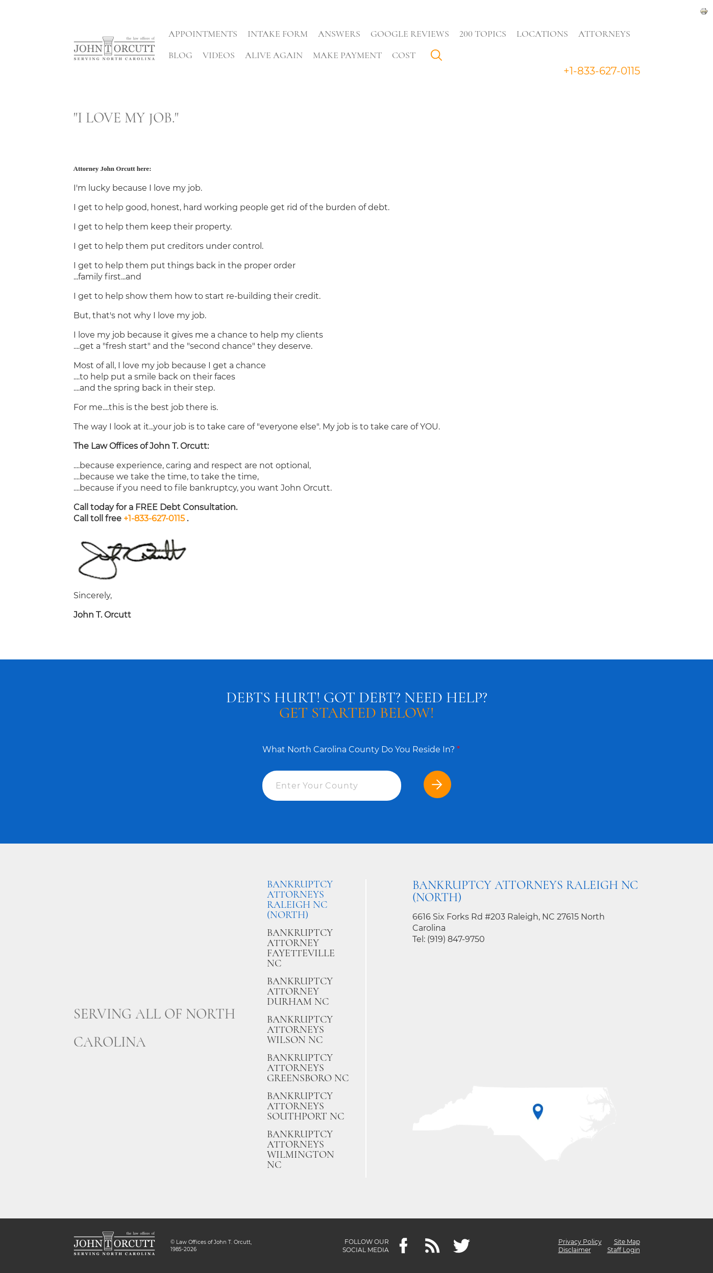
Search (439, 58)
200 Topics (482, 33)
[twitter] (461, 1245)
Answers (339, 33)
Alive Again (274, 55)
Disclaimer (574, 1250)
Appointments (202, 33)
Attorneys (604, 33)
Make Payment (347, 55)
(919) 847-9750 (456, 939)
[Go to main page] (114, 49)
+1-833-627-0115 (601, 71)
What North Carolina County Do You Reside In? (361, 749)
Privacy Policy (580, 1241)
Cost (403, 55)
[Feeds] (432, 1245)
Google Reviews (410, 33)
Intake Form (278, 33)
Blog (180, 55)
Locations (542, 33)
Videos (219, 55)
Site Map (627, 1241)
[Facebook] (403, 1245)
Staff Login (623, 1250)
